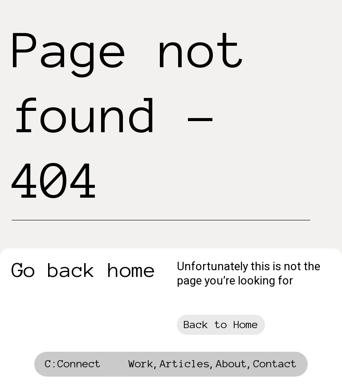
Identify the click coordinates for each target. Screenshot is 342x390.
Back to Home (220, 324)
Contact (275, 364)
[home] (73, 366)
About (231, 364)
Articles (185, 364)
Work (141, 364)
